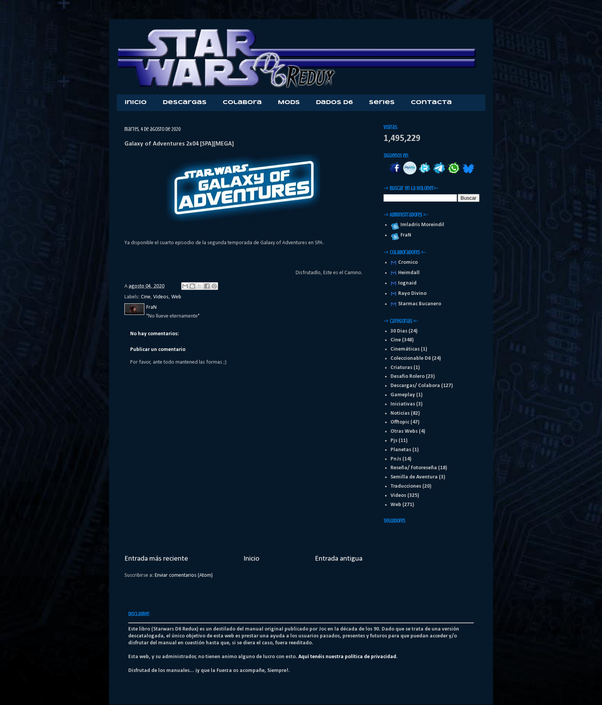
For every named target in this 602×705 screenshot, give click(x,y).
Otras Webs (404, 431)
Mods (289, 102)
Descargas (185, 102)
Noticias (400, 413)
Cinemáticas (405, 349)
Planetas (400, 450)
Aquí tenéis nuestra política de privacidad (347, 657)
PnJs (395, 459)
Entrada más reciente (156, 559)
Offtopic (399, 422)
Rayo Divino (412, 293)
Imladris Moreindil (421, 225)
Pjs (393, 441)
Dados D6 (334, 102)
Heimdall (409, 273)
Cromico (408, 262)
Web (176, 297)
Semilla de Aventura (414, 477)
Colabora (242, 102)
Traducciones (405, 486)
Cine (145, 297)
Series (382, 102)
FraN (404, 235)
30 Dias (398, 331)
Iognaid (407, 283)
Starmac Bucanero (419, 304)
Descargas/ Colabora (415, 386)
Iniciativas (402, 404)
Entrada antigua (338, 559)
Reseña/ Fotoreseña (413, 468)
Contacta (431, 102)
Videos (161, 297)
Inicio (136, 102)
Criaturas (401, 368)
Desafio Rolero (407, 376)
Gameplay (402, 395)
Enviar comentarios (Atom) (184, 575)
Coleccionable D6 (410, 358)
